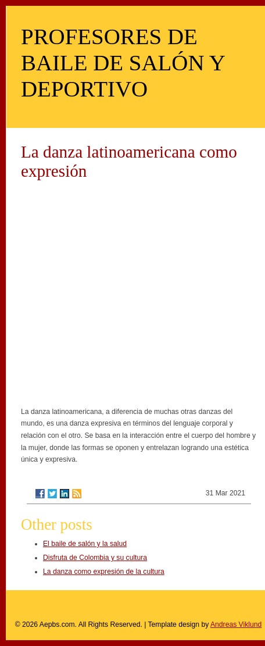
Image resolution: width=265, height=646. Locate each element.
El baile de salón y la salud (85, 544)
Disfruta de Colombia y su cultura (95, 558)
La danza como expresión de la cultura (103, 572)
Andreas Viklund (236, 624)
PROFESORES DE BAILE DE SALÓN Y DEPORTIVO (122, 62)
